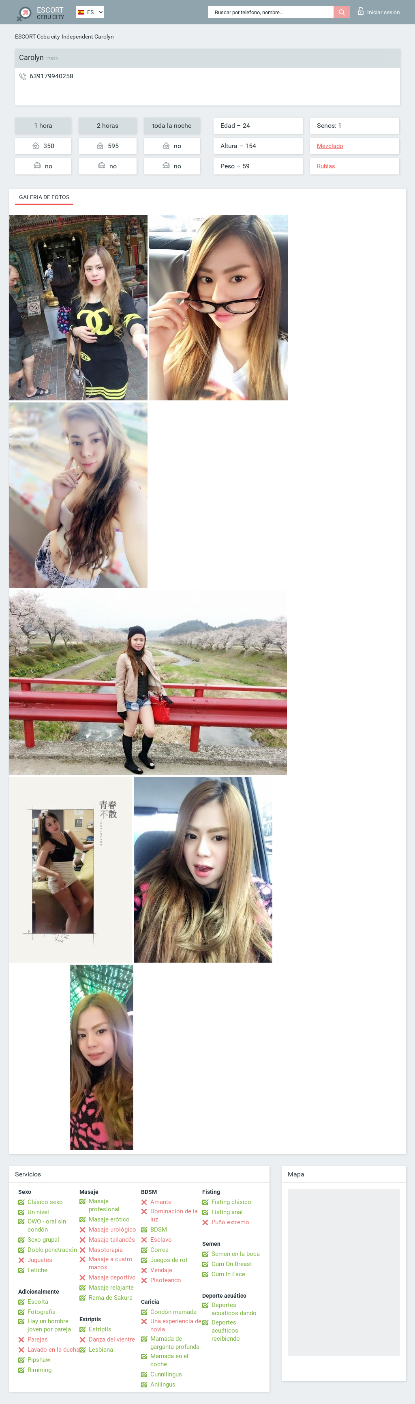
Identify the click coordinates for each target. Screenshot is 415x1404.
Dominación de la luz (174, 1215)
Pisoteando (165, 1280)
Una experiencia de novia (175, 1325)
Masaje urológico (112, 1229)
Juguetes (40, 1260)
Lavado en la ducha (53, 1349)
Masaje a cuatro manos (111, 1263)
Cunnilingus (166, 1374)
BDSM (158, 1229)
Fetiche (37, 1270)
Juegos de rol (168, 1260)
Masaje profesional (104, 1205)
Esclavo (161, 1239)
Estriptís (100, 1329)
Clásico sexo (45, 1202)
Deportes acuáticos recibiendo (226, 1330)
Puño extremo (230, 1222)
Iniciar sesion (379, 10)
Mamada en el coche (169, 1360)
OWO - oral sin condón (47, 1225)
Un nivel (38, 1212)
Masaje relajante (111, 1287)
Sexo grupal (43, 1239)
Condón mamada (173, 1312)
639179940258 (51, 76)
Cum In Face (228, 1274)
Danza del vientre (112, 1339)
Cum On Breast (232, 1264)
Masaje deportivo (112, 1277)
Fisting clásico (231, 1202)
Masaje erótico (109, 1219)
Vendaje (161, 1270)
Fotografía (42, 1312)
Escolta (38, 1301)
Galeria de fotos (44, 197)
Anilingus (162, 1384)
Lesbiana (101, 1349)
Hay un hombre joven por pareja (49, 1325)
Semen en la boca (236, 1254)
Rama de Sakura (111, 1297)
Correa (159, 1249)
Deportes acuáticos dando (234, 1309)
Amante (160, 1202)
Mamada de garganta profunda (174, 1342)
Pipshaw (39, 1359)
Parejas (38, 1339)
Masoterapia (106, 1249)
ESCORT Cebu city (37, 36)
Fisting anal (227, 1212)
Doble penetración (52, 1249)
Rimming (39, 1370)
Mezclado (330, 146)
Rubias (326, 166)
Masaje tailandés (112, 1239)
